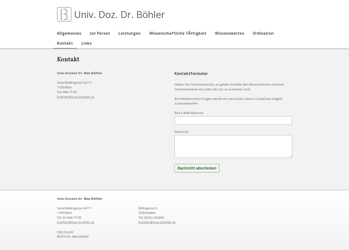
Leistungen (130, 33)
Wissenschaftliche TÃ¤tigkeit (177, 33)
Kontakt (65, 43)
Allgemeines (69, 33)
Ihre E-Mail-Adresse (188, 113)
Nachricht (181, 131)
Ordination (263, 33)
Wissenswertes (229, 33)
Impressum (65, 231)
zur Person (100, 33)
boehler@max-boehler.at (75, 97)
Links (86, 43)
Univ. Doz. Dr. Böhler (119, 14)
